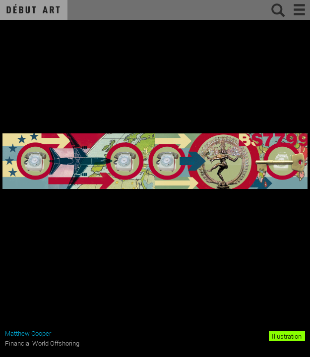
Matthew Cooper (28, 333)
